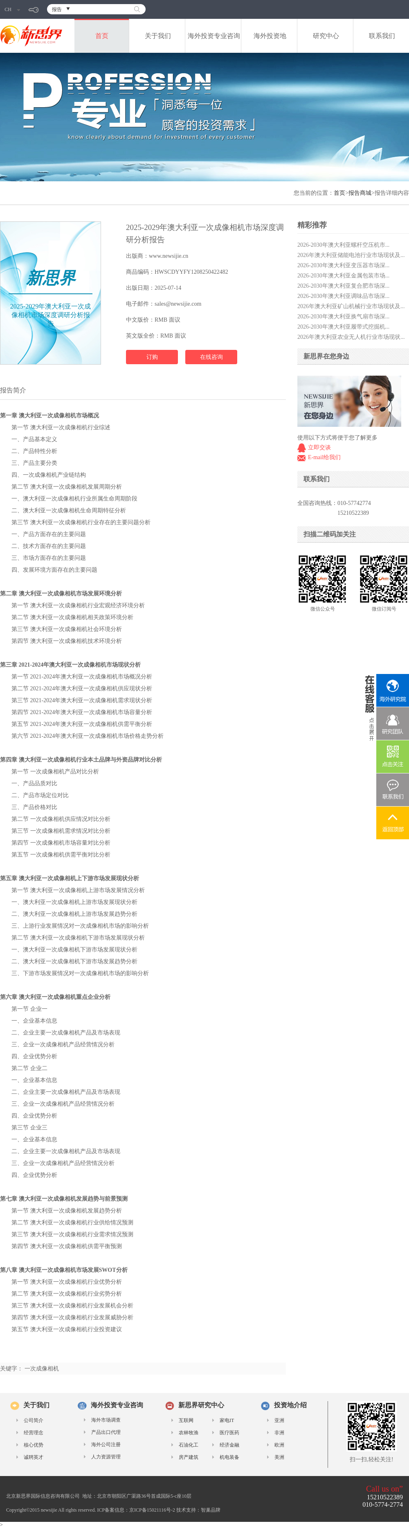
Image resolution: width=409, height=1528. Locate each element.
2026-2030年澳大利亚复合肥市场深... (343, 286)
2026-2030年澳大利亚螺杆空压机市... (343, 245)
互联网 (186, 1420)
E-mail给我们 (324, 457)
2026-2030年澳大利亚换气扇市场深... (343, 316)
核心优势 (33, 1445)
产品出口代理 (106, 1432)
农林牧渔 (188, 1433)
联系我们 (382, 35)
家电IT (227, 1420)
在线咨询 (211, 357)
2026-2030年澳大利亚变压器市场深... (343, 265)
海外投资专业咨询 (214, 35)
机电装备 (229, 1457)
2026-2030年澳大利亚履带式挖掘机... (343, 327)
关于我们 (158, 35)
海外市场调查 (106, 1420)
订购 (152, 357)
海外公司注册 (106, 1444)
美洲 (279, 1457)
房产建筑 (188, 1457)
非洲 (279, 1433)
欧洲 (279, 1445)
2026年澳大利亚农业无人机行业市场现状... (351, 337)
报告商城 (359, 193)
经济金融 (229, 1445)
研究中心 (326, 35)
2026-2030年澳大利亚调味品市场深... (343, 296)
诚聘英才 (33, 1457)
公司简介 (33, 1420)
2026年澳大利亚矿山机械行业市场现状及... (351, 306)
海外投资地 (270, 35)
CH (12, 9)
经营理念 (33, 1433)
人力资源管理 (106, 1457)
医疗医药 (229, 1433)
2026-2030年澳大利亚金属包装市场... (343, 276)
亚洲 (279, 1420)
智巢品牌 (210, 1510)
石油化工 (188, 1445)
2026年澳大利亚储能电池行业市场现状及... (351, 255)
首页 (101, 35)
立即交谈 (319, 447)
